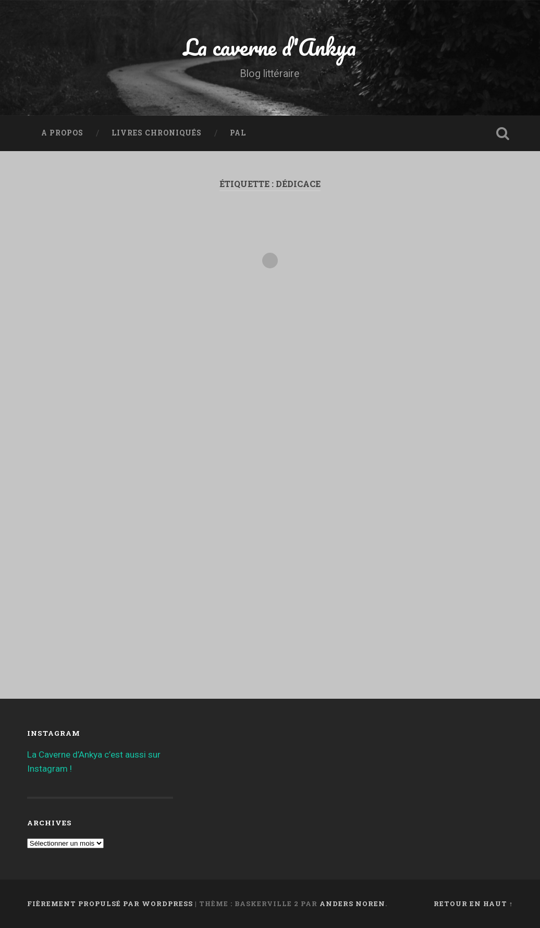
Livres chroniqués (157, 133)
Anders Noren (352, 903)
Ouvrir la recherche (502, 133)
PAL (238, 133)
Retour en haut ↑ (473, 903)
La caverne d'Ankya (269, 46)
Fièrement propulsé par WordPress (110, 903)
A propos (62, 133)
